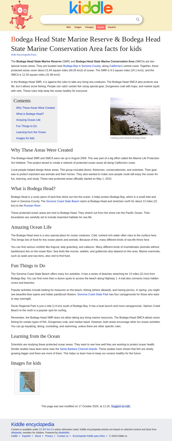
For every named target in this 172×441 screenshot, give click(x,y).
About (38, 436)
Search (138, 19)
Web (69, 27)
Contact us (63, 436)
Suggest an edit (120, 406)
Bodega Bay (70, 66)
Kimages (89, 27)
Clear (131, 19)
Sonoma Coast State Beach (62, 201)
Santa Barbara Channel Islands (78, 349)
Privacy (49, 436)
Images (78, 27)
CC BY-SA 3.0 (46, 429)
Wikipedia (16, 432)
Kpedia (100, 27)
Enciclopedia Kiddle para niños (89, 436)
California (115, 66)
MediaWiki (63, 432)
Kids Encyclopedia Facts (23, 54)
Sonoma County (91, 66)
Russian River (32, 205)
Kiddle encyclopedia (32, 424)
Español (112, 27)
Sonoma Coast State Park (93, 294)
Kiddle (14, 436)
